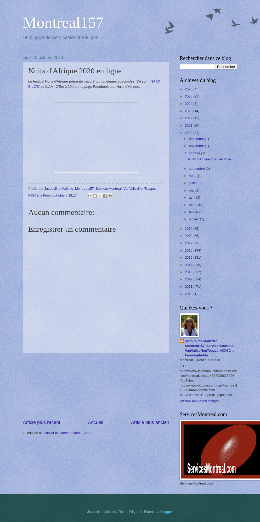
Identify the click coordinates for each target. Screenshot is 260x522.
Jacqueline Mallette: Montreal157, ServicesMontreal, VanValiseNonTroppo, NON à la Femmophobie (210, 348)
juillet (193, 183)
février (194, 212)
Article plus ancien (150, 422)
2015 (189, 257)
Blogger (166, 512)
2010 (189, 294)
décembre (197, 139)
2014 (189, 265)
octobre (195, 153)
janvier (194, 219)
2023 (189, 111)
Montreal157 (63, 22)
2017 (189, 243)
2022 (189, 118)
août (192, 176)
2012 (189, 279)
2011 (189, 287)
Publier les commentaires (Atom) (68, 433)
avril (192, 197)
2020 (189, 133)
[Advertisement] (96, 386)
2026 (189, 89)
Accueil (95, 422)
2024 (189, 104)
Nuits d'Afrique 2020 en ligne (209, 159)
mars (193, 205)
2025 (189, 96)
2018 (189, 236)
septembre (197, 169)
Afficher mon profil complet (199, 401)
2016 (189, 250)
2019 (189, 229)
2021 (189, 125)
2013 (189, 272)
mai (192, 190)
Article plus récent (41, 422)
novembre (197, 146)
